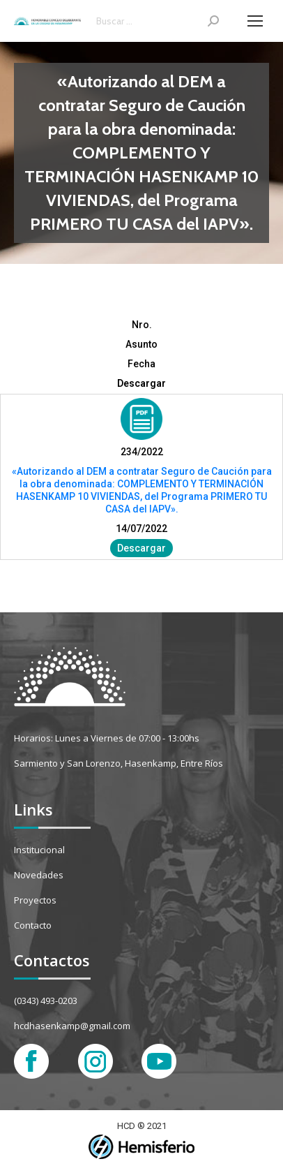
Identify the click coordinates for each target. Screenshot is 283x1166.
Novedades (38, 875)
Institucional (39, 849)
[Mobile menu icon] (255, 21)
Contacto (33, 925)
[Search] (157, 20)
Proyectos (35, 900)
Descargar (141, 548)
